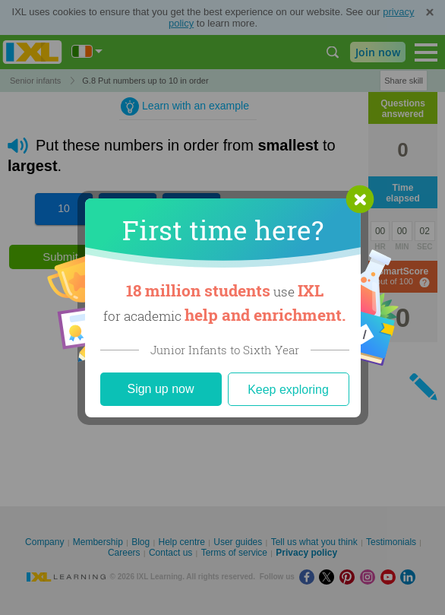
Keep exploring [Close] (288, 389)
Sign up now (160, 388)
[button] (360, 199)
